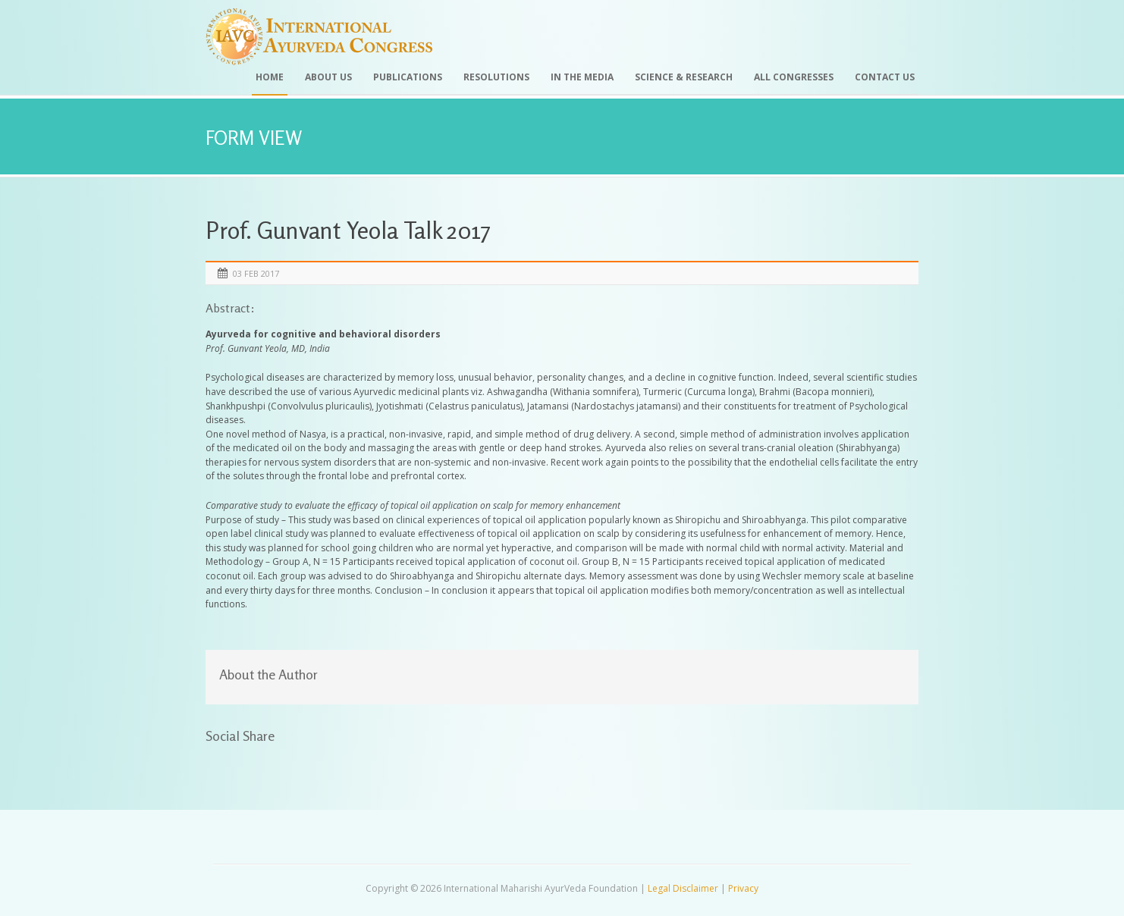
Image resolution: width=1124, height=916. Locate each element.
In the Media (582, 77)
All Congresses (794, 77)
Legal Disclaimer (683, 888)
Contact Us (885, 77)
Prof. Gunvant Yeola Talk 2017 (348, 230)
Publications (407, 77)
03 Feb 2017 (256, 273)
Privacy (743, 888)
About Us (328, 77)
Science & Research (684, 77)
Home (270, 77)
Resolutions (496, 77)
